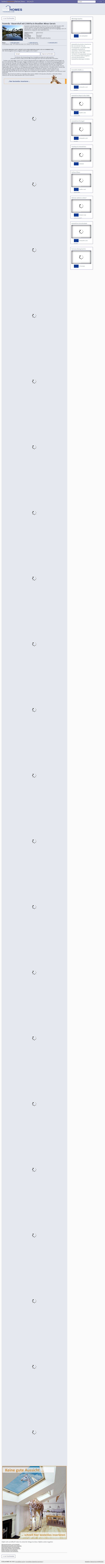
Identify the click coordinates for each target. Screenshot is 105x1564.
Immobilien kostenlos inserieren (34, 1562)
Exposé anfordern (48, 54)
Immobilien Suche (20, 1562)
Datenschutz (93, 1562)
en (30, 1)
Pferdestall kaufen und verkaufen (11, 1545)
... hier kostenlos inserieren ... (35, 82)
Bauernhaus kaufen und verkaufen (11, 1549)
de (28, 1)
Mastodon (87, 1562)
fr (33, 1)
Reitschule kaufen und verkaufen (10, 1548)
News (23, 1)
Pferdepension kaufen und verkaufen (12, 1546)
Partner (17, 1)
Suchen (4, 1)
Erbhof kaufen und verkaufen (10, 1550)
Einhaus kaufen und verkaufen (10, 1552)
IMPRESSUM (100, 1562)
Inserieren (10, 1)
